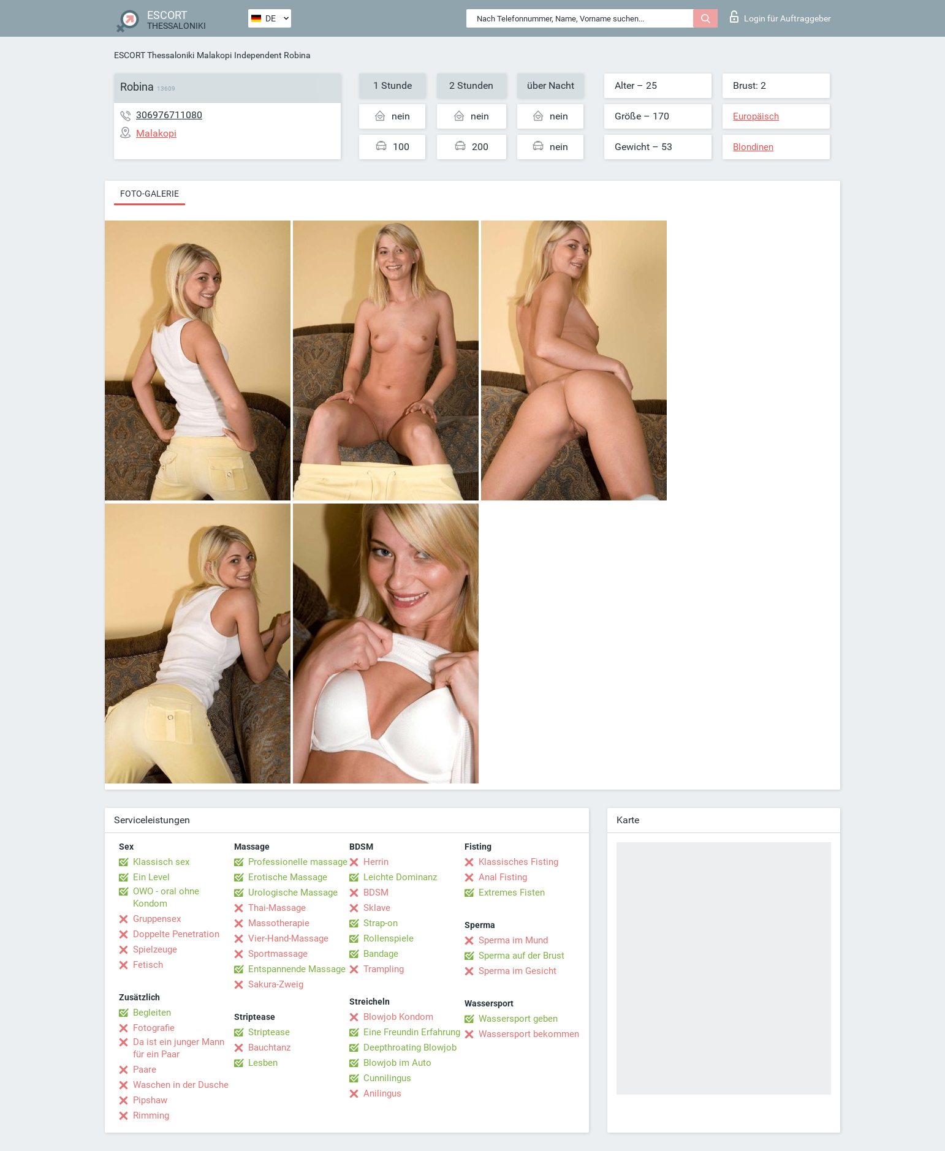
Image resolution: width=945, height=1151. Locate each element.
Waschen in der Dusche (181, 1084)
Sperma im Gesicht (517, 970)
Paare (144, 1069)
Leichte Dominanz (400, 877)
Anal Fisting (503, 877)
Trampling (383, 969)
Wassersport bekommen (529, 1034)
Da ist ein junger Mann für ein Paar (178, 1048)
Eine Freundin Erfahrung (411, 1032)
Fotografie (154, 1027)
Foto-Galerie (149, 193)
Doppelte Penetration (176, 934)
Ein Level (151, 877)
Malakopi (214, 55)
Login (780, 16)
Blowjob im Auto (397, 1062)
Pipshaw (150, 1100)
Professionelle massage (297, 861)
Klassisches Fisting (518, 861)
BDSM (376, 892)
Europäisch (756, 116)
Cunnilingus (387, 1078)
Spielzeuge (155, 949)
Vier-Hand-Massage (288, 938)
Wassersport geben (518, 1018)
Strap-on (380, 923)
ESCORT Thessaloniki (154, 55)
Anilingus (382, 1093)
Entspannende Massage (297, 969)
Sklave (376, 907)
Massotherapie (278, 923)
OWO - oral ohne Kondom (166, 897)
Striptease (269, 1032)
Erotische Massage (287, 877)
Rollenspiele (388, 938)
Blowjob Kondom (398, 1016)
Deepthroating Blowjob (410, 1047)
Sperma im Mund (513, 940)
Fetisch (148, 964)
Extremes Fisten (512, 892)
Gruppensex (157, 918)
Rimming (151, 1115)
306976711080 (169, 115)
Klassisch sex (161, 861)
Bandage (380, 953)
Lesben (263, 1062)
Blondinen (753, 147)
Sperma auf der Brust (521, 955)
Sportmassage (278, 953)
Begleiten (152, 1012)
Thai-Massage (277, 907)
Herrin (376, 861)
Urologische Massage (293, 892)
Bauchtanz (269, 1047)
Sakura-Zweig (275, 984)
